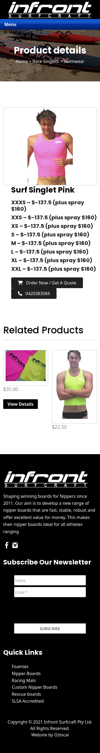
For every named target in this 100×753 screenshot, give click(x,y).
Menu (10, 24)
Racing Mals (24, 680)
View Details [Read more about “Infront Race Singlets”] (20, 404)
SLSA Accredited (28, 701)
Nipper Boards (26, 673)
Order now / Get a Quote (47, 283)
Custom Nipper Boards (34, 687)
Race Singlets (46, 61)
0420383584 (34, 293)
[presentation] (54, 611)
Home (22, 61)
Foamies (20, 666)
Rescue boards (26, 694)
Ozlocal (61, 735)
